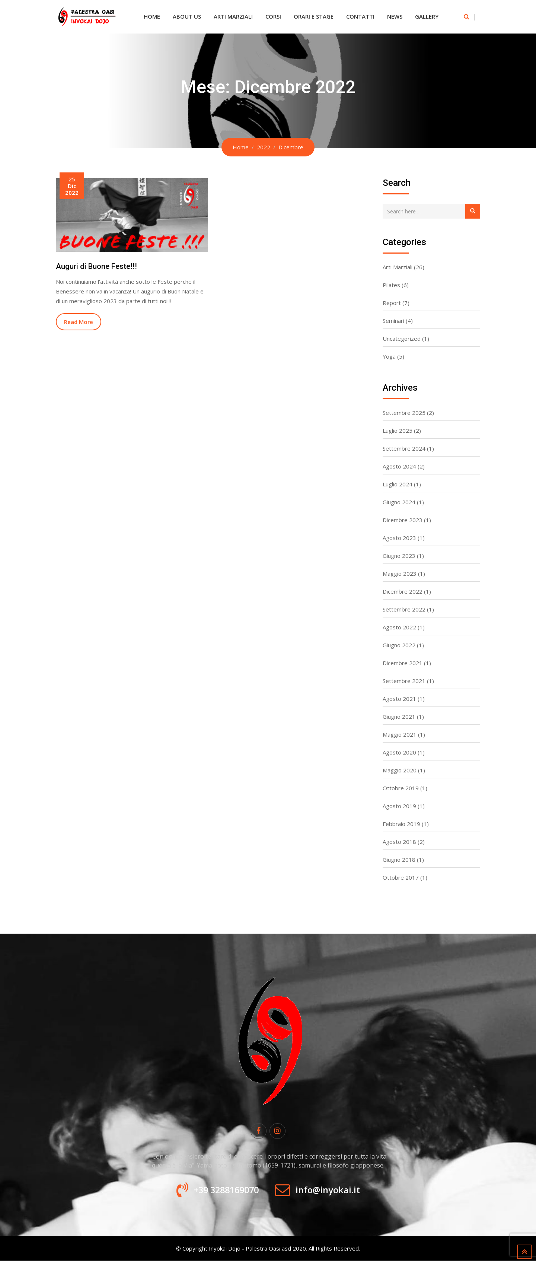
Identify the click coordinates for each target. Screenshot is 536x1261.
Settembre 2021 (404, 681)
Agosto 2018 (399, 841)
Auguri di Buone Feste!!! (96, 266)
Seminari (393, 320)
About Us (187, 16)
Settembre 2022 (404, 609)
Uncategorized (402, 338)
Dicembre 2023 (402, 520)
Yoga (389, 356)
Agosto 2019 (399, 806)
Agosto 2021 (399, 698)
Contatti (360, 16)
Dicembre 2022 (402, 591)
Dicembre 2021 (402, 663)
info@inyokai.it (330, 1190)
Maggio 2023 (400, 573)
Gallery (426, 16)
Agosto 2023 (399, 537)
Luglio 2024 (397, 484)
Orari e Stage (314, 16)
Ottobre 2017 (401, 877)
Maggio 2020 (400, 770)
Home (152, 16)
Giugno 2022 (399, 645)
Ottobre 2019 (401, 788)
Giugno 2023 (399, 555)
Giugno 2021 (399, 716)
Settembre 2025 (404, 412)
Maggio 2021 (400, 734)
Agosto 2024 (399, 466)
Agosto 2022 (399, 627)
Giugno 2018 (399, 859)
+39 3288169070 (224, 1190)
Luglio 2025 (397, 430)
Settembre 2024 (404, 448)
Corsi (273, 16)
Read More (78, 321)
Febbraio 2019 (401, 824)
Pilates (391, 285)
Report (392, 302)
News (394, 16)
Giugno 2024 (399, 502)
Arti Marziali (233, 16)
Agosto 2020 (399, 752)
